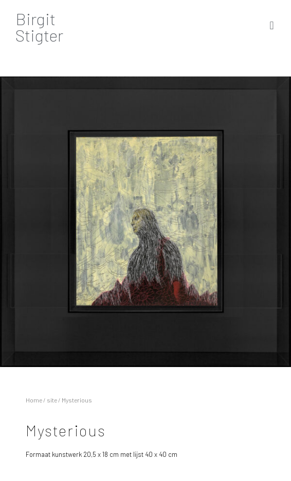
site (52, 399)
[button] (272, 25)
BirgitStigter (39, 27)
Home (34, 399)
